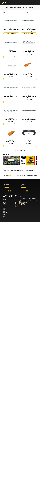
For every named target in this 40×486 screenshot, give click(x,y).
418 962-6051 (7, 189)
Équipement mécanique (4, 208)
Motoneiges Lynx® (4, 215)
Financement (16, 201)
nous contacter (10, 175)
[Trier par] (32, 13)
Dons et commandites (16, 207)
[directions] (35, 2)
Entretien (16, 203)
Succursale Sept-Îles (10, 202)
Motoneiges (4, 203)
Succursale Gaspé (10, 200)
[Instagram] (10, 191)
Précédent (15, 150)
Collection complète (4, 216)
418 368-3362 (24, 189)
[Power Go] (28, 204)
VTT (3, 201)
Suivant (25, 150)
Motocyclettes (4, 198)
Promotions (16, 202)
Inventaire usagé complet (10, 198)
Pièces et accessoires (16, 205)
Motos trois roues (4, 199)
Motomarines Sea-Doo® (4, 211)
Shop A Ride (25, 202)
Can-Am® (4, 209)
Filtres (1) (5, 12)
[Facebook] (8, 191)
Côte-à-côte (4, 202)
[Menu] (37, 3)
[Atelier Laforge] (4, 2)
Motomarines (4, 204)
